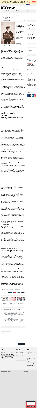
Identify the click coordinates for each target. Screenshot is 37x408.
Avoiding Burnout (31, 63)
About (2, 349)
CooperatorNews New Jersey (20, 355)
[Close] (34, 1)
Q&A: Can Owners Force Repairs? (31, 45)
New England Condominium (19, 359)
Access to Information (30, 46)
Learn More (29, 2)
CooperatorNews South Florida (20, 358)
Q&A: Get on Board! (6, 4)
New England (34, 4)
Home (3, 10)
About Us (2, 371)
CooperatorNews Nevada (19, 353)
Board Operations (22, 20)
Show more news (31, 40)
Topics (7, 10)
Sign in (24, 4)
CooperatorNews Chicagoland (20, 352)
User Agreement (26, 371)
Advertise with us (5, 371)
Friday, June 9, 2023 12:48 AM (15, 309)
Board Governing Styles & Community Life (30, 48)
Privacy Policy (9, 371)
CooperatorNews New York (19, 356)
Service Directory (18, 10)
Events (12, 10)
